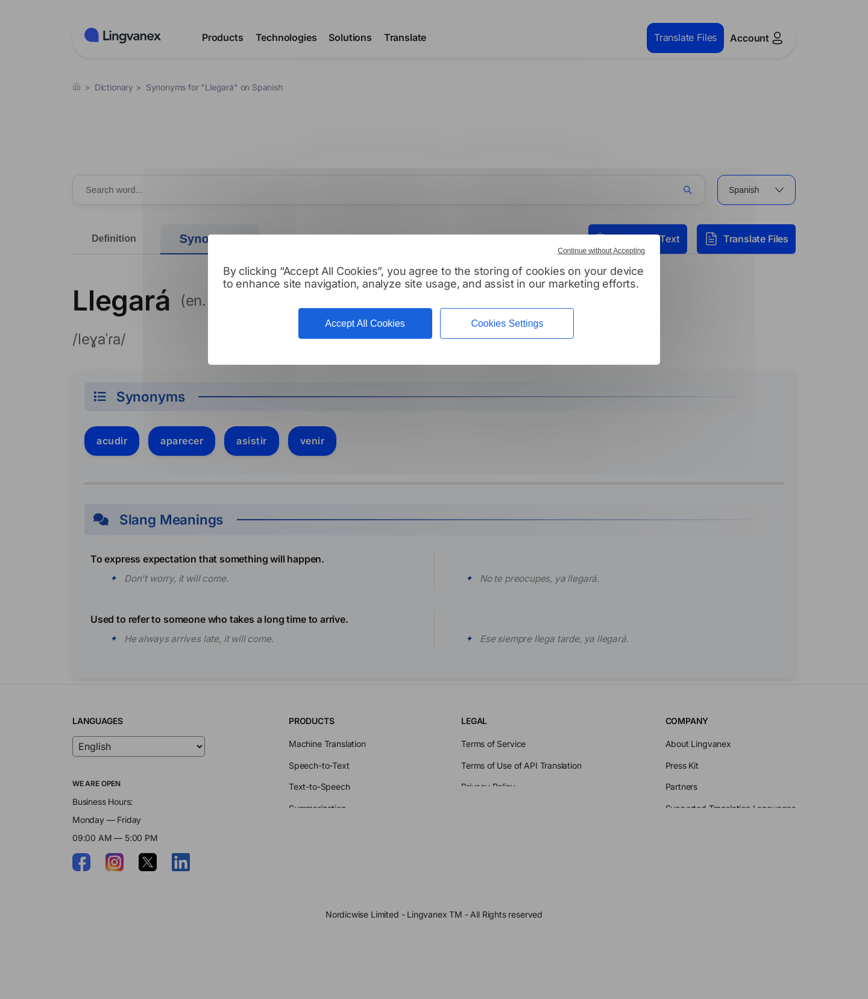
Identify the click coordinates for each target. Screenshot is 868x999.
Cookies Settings (507, 323)
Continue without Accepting (601, 251)
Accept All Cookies (365, 323)
